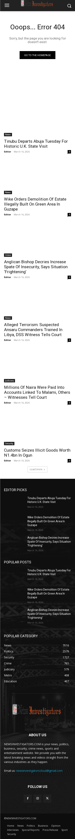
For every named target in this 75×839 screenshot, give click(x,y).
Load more (37, 469)
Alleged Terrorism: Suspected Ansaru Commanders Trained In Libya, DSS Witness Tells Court (33, 329)
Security (9, 443)
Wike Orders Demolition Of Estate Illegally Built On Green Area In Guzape (35, 204)
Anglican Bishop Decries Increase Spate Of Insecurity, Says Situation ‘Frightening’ (36, 266)
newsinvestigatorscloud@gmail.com (39, 771)
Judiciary (9, 380)
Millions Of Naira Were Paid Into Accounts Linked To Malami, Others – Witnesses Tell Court (37, 392)
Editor (7, 151)
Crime (8, 255)
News (8, 134)
